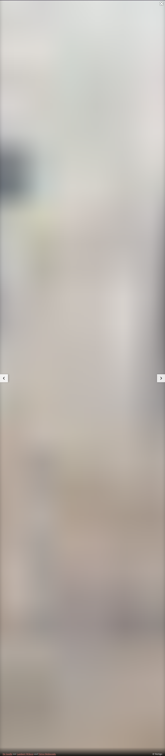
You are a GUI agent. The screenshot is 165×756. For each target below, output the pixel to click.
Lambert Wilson (25, 754)
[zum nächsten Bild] (161, 378)
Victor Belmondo (47, 754)
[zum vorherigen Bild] (4, 378)
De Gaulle (7, 754)
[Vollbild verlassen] (161, 3)
